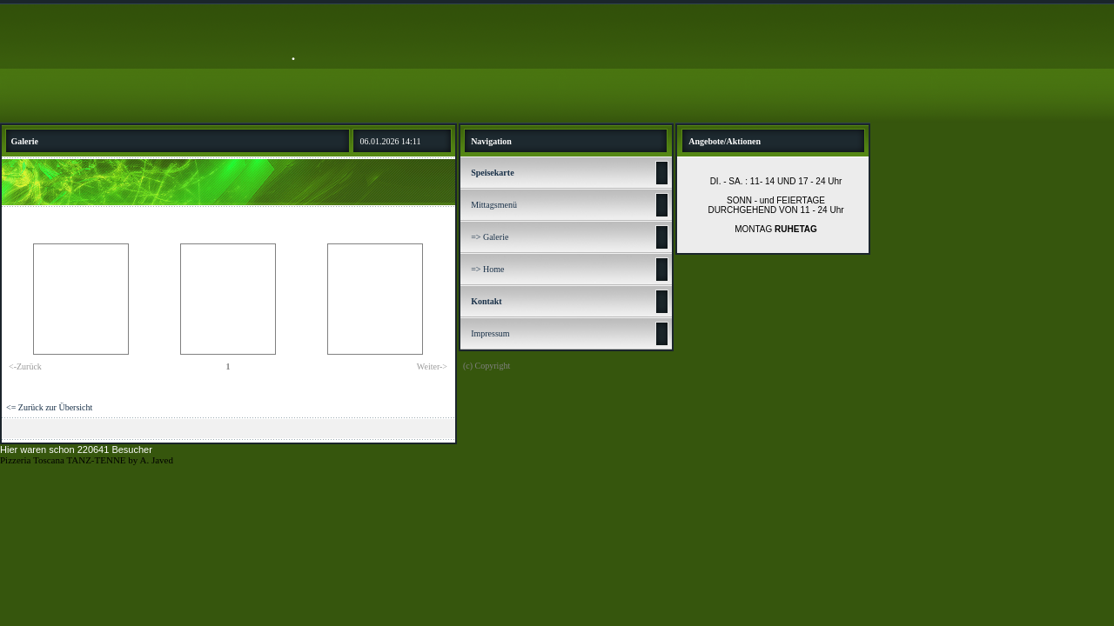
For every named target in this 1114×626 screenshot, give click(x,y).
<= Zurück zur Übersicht (49, 407)
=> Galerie (489, 237)
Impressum (490, 333)
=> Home (487, 269)
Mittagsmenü (494, 205)
